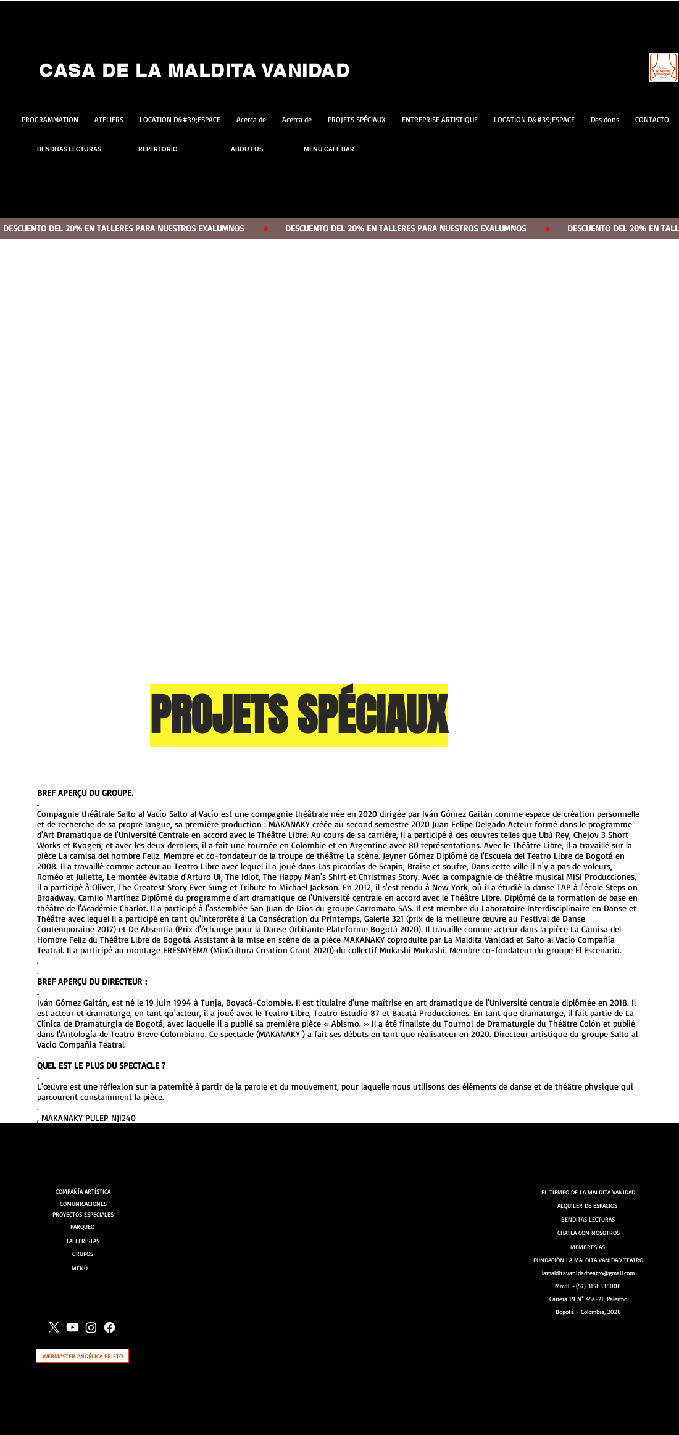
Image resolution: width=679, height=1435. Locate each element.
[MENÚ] (83, 1268)
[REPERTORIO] (158, 149)
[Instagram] (91, 1327)
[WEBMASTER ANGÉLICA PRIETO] (82, 1356)
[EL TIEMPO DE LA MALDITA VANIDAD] (588, 1192)
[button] (339, 483)
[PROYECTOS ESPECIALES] (83, 1214)
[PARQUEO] (82, 1226)
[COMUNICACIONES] (84, 1203)
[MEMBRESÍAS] (588, 1246)
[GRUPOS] (82, 1253)
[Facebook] (109, 1327)
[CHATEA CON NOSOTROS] (588, 1232)
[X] (54, 1327)
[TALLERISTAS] (82, 1240)
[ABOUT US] (247, 149)
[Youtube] (72, 1327)
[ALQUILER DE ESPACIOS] (588, 1205)
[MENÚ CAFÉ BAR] (329, 149)
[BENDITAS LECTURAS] (69, 149)
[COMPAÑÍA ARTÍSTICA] (85, 1191)
